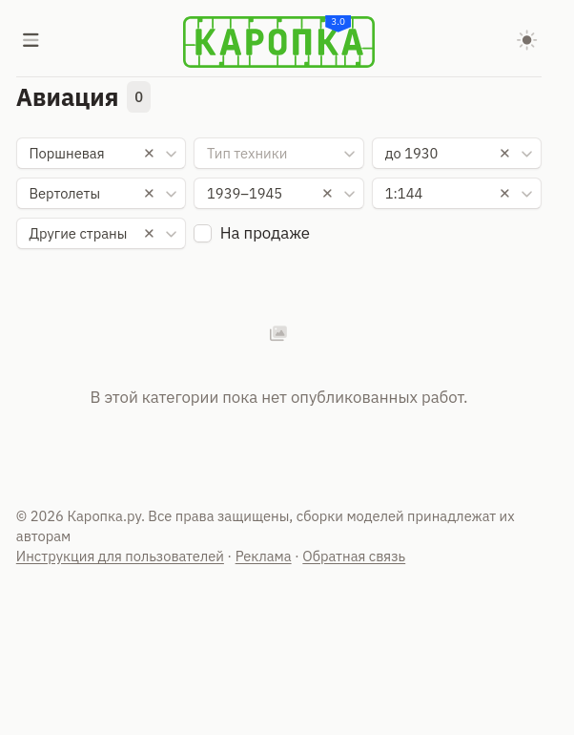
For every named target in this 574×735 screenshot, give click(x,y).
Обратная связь (353, 556)
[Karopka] (279, 42)
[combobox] (101, 153)
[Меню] (31, 42)
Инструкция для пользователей (120, 556)
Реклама (264, 556)
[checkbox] (203, 233)
